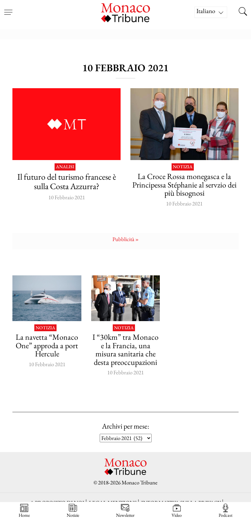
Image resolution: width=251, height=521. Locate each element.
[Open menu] (8, 8)
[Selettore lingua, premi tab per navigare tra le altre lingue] (210, 12)
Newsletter (125, 511)
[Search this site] (243, 12)
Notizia (182, 167)
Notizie (73, 511)
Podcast (225, 511)
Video (177, 511)
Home (24, 511)
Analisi (65, 167)
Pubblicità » (125, 239)
